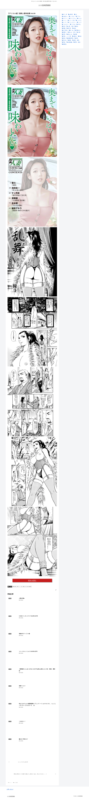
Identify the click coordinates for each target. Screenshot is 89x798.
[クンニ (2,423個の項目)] (64, 20)
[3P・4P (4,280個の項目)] (64, 14)
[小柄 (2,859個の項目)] (78, 32)
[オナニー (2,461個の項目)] (64, 18)
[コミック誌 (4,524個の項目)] (71, 20)
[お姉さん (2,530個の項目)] (64, 16)
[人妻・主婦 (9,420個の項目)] (69, 26)
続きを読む (32, 580)
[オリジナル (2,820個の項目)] (72, 18)
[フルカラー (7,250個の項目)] (65, 24)
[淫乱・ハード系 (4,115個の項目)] (66, 36)
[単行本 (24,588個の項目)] (68, 28)
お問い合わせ (10, 789)
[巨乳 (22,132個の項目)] (63, 34)
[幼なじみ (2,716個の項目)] (69, 34)
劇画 (30, 586)
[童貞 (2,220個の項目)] (63, 38)
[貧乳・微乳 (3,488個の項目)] (75, 40)
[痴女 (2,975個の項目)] (79, 36)
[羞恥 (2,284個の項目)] (69, 40)
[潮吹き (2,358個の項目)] (74, 36)
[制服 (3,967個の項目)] (63, 28)
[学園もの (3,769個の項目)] (77, 30)
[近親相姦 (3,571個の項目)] (69, 42)
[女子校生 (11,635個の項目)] (64, 30)
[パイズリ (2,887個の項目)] (78, 20)
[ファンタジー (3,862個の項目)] (71, 22)
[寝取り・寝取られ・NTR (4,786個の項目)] (68, 32)
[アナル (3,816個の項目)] (77, 16)
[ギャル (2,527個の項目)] (78, 18)
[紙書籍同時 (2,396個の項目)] (69, 38)
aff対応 (14, 586)
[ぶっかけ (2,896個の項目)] (71, 16)
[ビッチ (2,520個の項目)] (64, 22)
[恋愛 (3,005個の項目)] (75, 34)
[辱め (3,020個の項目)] (63, 42)
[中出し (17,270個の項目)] (78, 24)
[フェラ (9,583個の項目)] (78, 22)
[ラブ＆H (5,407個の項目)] (72, 24)
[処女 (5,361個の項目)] (76, 26)
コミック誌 (19, 586)
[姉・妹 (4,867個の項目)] (70, 30)
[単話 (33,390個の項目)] (74, 28)
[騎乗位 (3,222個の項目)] (64, 44)
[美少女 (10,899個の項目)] (64, 40)
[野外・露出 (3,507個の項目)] (76, 42)
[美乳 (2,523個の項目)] (76, 38)
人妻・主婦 (25, 586)
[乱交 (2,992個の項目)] (63, 26)
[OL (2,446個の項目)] (75, 14)
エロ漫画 (10, 586)
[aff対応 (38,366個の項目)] (70, 14)
